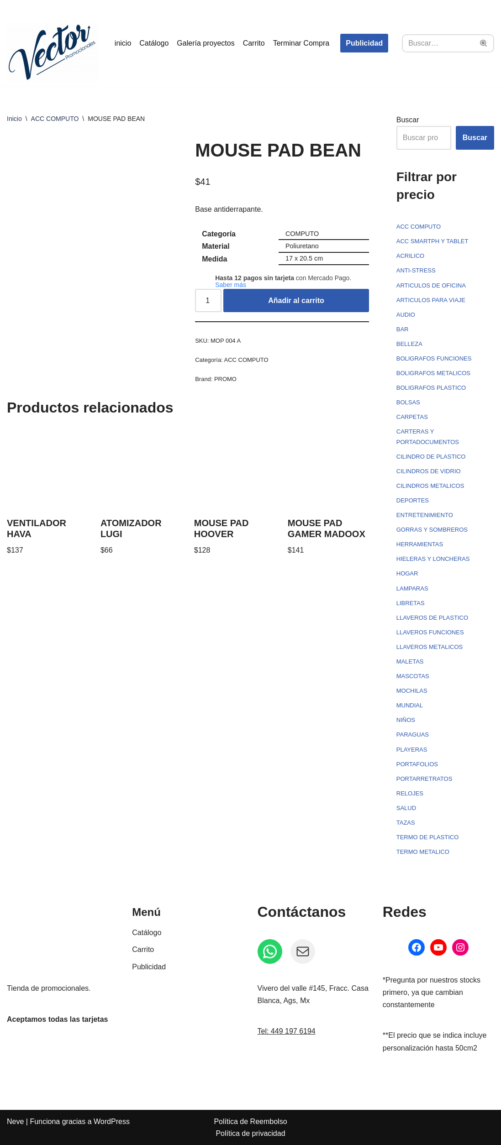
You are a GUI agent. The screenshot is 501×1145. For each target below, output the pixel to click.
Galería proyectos (205, 43)
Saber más (230, 284)
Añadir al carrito (296, 300)
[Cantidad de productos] (208, 301)
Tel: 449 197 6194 (287, 1031)
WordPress (112, 1121)
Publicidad (364, 43)
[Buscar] (438, 43)
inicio (123, 43)
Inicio (14, 118)
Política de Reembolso (250, 1121)
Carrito (254, 43)
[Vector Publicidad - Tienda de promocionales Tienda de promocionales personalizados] (52, 52)
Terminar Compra (301, 43)
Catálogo (154, 43)
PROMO (225, 379)
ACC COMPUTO (55, 118)
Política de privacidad (250, 1133)
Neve (15, 1121)
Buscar (407, 120)
